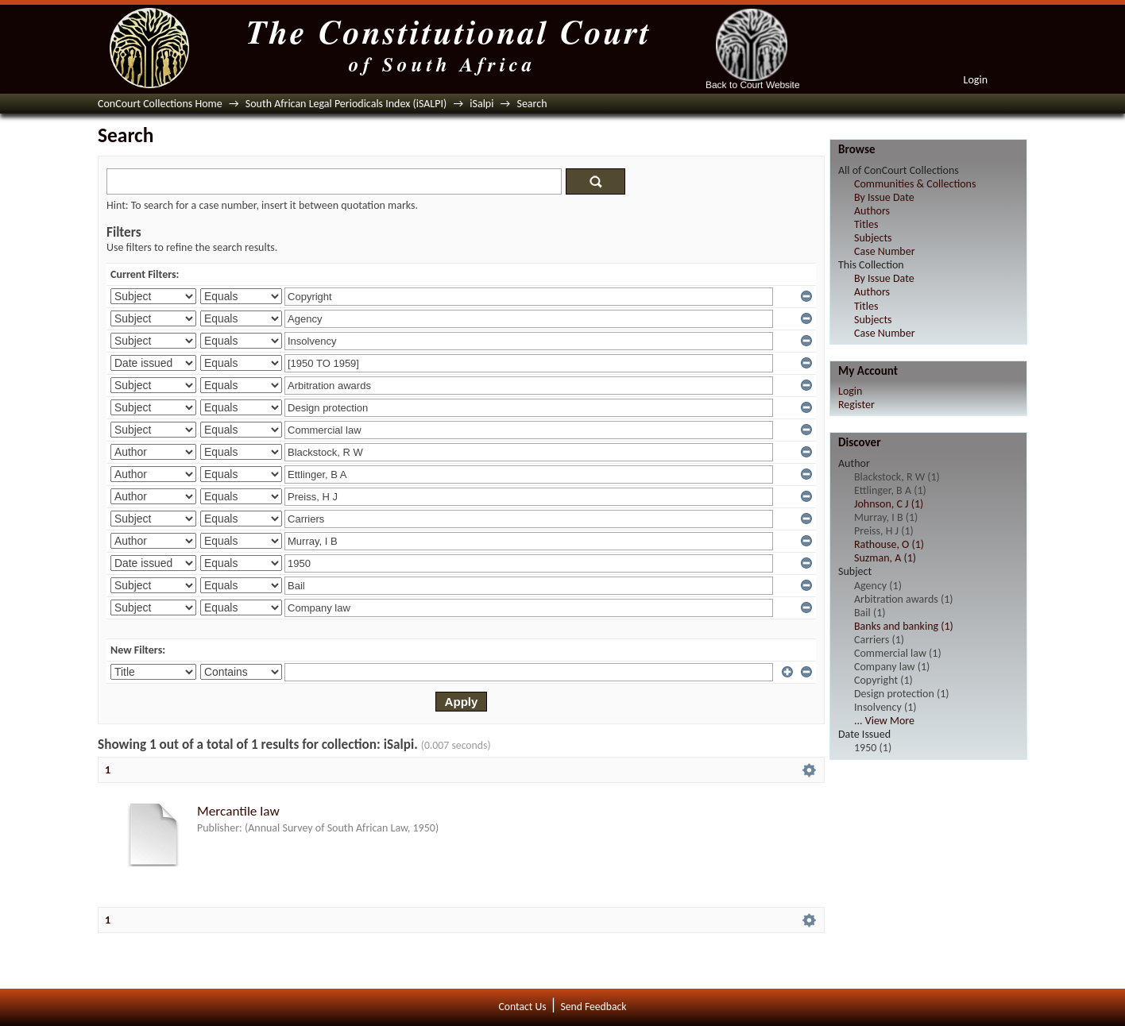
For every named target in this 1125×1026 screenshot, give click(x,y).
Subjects (873, 238)
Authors (872, 211)
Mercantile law (238, 811)
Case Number (884, 251)
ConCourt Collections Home (160, 103)
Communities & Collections (915, 184)
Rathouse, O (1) (889, 544)
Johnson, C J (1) (888, 504)
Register (856, 404)
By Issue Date (884, 197)
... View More (884, 720)
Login (976, 80)
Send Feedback (593, 1006)
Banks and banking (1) (903, 626)
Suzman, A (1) (885, 558)
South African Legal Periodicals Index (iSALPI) (346, 103)
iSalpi (481, 103)
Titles (866, 224)
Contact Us (523, 1006)
